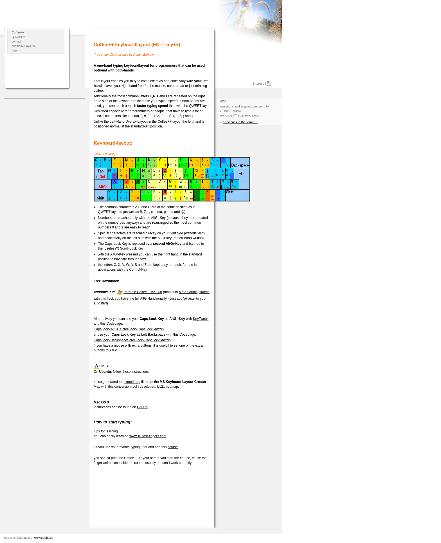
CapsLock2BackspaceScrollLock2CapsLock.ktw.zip (132, 340)
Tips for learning (106, 431)
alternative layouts (23, 46)
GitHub (142, 407)
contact (16, 41)
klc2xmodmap (167, 387)
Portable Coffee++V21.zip (142, 292)
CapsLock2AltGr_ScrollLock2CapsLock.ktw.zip (129, 329)
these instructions (135, 372)
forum (15, 50)
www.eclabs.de (43, 537)
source (204, 292)
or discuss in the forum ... (240, 122)
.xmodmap (132, 382)
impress (258, 83)
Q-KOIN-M (18, 37)
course (173, 447)
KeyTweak (200, 319)
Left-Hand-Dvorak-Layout (129, 122)
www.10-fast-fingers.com (147, 436)
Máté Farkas (188, 292)
